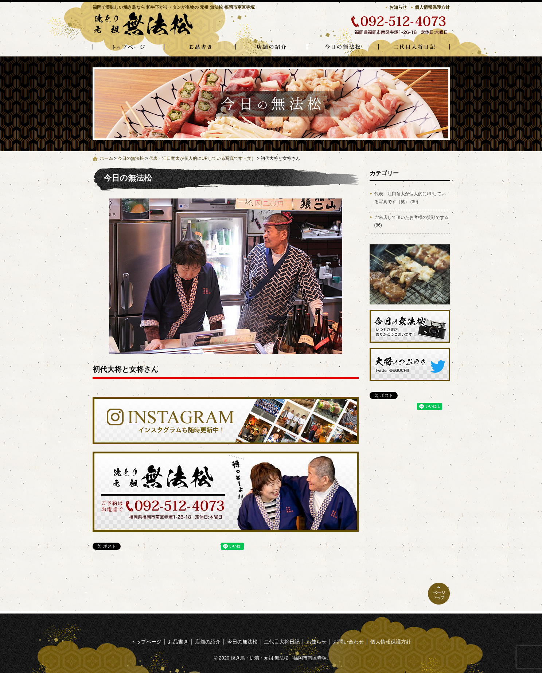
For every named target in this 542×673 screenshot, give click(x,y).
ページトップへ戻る (439, 594)
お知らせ (398, 7)
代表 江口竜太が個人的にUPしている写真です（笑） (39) (410, 197)
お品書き (199, 47)
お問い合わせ (348, 642)
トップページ (128, 47)
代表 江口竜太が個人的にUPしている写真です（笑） (202, 158)
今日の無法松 (342, 47)
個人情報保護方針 (432, 7)
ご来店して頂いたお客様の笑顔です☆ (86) (411, 221)
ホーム (106, 158)
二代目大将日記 (414, 47)
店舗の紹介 (271, 47)
